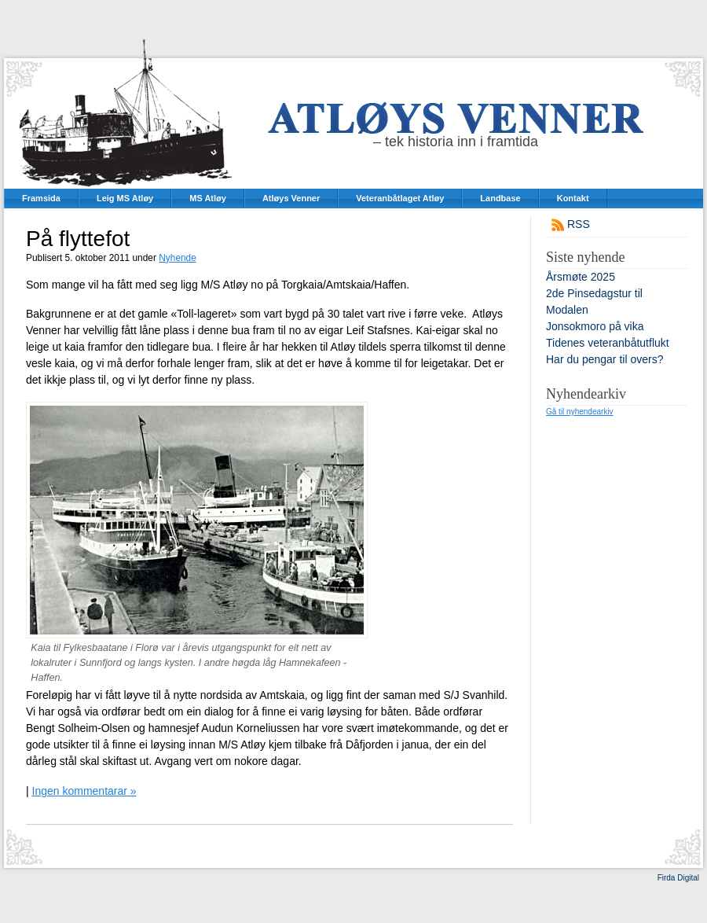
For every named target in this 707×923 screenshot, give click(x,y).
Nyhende (177, 257)
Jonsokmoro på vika (595, 326)
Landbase (500, 198)
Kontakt (573, 198)
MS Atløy (207, 198)
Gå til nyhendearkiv (580, 411)
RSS (578, 224)
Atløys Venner (291, 198)
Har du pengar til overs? (604, 359)
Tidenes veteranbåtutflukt (607, 342)
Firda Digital (678, 877)
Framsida (41, 198)
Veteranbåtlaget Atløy (400, 198)
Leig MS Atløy (125, 198)
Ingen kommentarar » (84, 791)
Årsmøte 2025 (580, 276)
